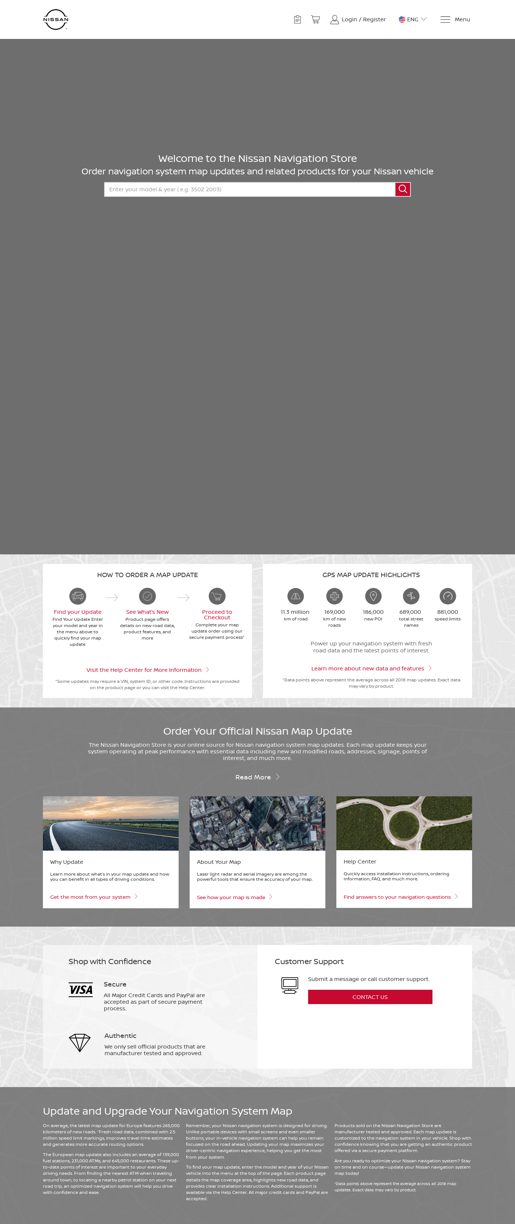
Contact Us (370, 997)
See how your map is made (234, 897)
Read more (257, 776)
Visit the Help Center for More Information (147, 669)
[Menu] (455, 19)
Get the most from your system (93, 896)
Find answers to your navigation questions (400, 896)
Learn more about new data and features (371, 667)
